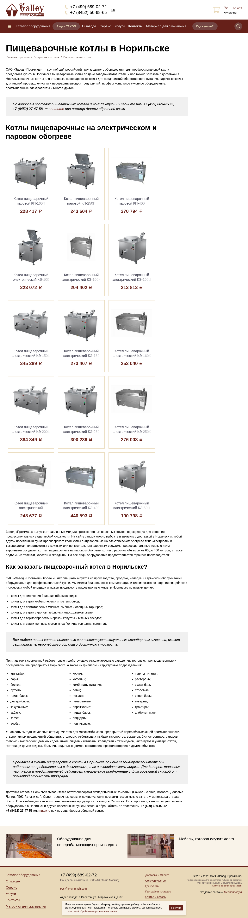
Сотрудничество (155, 880)
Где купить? (205, 26)
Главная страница (18, 57)
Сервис (105, 26)
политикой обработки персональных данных (93, 911)
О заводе (89, 26)
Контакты (135, 26)
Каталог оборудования (33, 26)
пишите (57, 109)
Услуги (120, 26)
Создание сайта (210, 892)
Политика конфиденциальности (226, 886)
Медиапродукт (233, 892)
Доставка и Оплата (157, 875)
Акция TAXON (66, 26)
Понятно (176, 907)
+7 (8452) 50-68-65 (88, 12)
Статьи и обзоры (155, 896)
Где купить (152, 886)
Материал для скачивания (166, 26)
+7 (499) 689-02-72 (88, 6)
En (113, 9)
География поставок (46, 57)
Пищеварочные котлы (77, 57)
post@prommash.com (73, 888)
